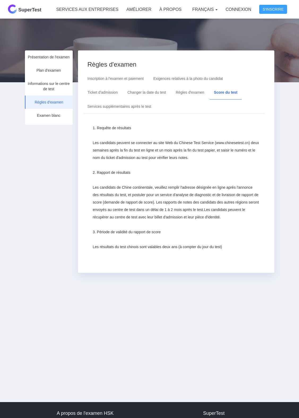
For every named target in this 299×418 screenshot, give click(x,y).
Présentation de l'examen (49, 57)
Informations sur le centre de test (49, 86)
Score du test (225, 92)
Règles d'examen (49, 102)
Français (205, 9)
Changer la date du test (146, 92)
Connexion (238, 9)
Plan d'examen (48, 70)
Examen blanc (48, 115)
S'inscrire (273, 9)
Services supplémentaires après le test (119, 106)
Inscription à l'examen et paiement (116, 78)
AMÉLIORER (138, 9)
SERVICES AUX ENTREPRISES (87, 9)
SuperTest (24, 9)
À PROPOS (170, 9)
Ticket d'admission (103, 92)
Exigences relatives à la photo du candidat (188, 78)
